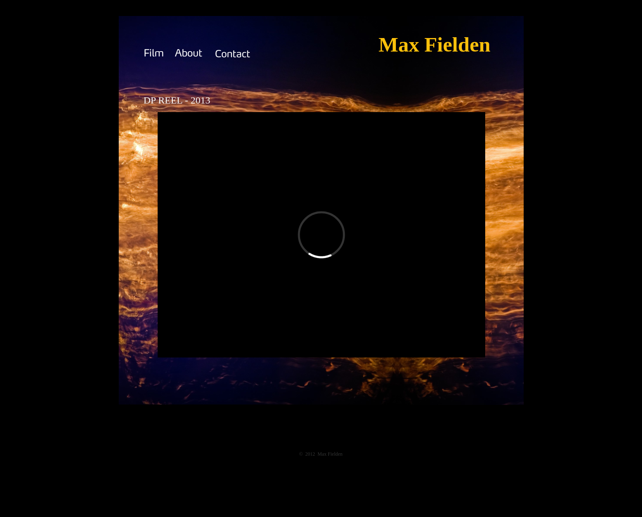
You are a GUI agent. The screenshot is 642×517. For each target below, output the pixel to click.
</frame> (321, 234)
